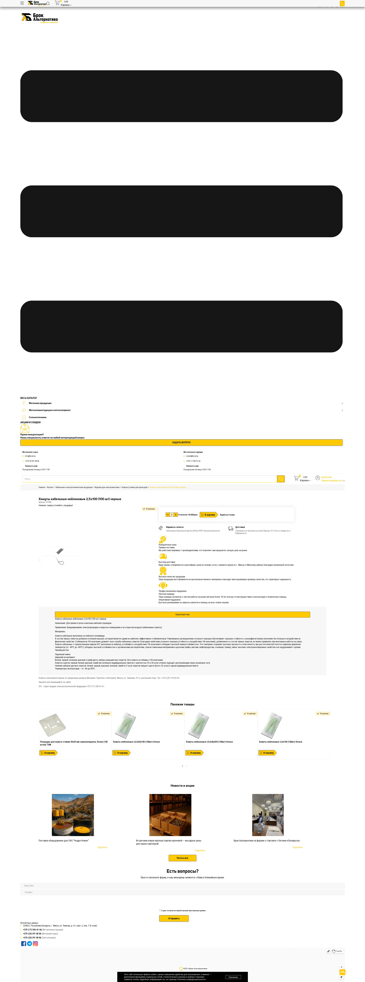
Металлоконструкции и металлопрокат (182, 410)
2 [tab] (186, 766)
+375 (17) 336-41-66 (32, 929)
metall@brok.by (192, 456)
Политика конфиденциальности (191, 979)
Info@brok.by (30, 456)
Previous (36, 736)
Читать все (182, 857)
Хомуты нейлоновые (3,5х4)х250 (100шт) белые (209, 741)
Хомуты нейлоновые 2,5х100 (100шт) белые (280, 741)
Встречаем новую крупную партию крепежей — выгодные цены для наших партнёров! (168, 842)
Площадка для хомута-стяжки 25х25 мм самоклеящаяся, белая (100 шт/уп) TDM (74, 743)
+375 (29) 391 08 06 (32, 933)
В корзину (210, 514)
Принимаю (233, 977)
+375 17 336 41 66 (193, 461)
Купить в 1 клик (227, 514)
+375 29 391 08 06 (32, 461)
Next (332, 736)
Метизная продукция (182, 403)
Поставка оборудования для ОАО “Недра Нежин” (64, 840)
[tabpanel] (75, 734)
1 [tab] (182, 766)
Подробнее (102, 847)
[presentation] (180, 901)
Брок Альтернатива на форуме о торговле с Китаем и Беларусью (267, 840)
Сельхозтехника (34, 417)
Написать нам (31, 466)
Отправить (174, 918)
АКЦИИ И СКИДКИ (30, 422)
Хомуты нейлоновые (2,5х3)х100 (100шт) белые (136, 741)
